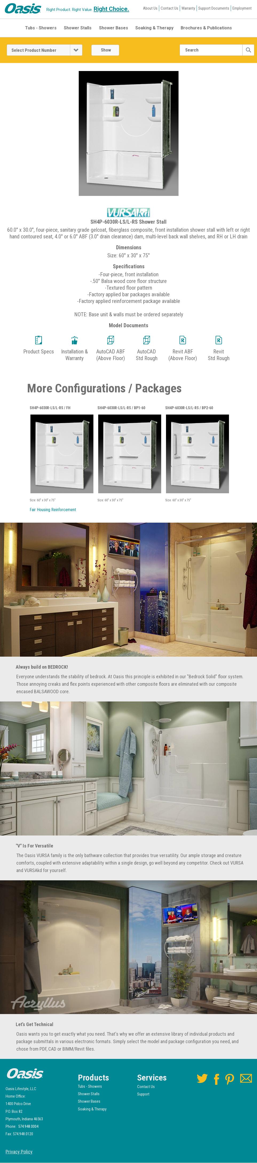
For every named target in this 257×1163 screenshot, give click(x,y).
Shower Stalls (78, 27)
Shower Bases (113, 27)
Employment (242, 8)
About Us (150, 8)
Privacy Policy (19, 1152)
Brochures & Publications (206, 27)
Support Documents (213, 8)
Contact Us (169, 8)
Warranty (188, 8)
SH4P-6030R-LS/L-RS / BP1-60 (121, 408)
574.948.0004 (28, 1127)
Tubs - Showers (41, 27)
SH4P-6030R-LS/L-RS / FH (50, 408)
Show (106, 50)
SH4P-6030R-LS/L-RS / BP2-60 (189, 408)
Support (143, 1094)
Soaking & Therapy (154, 27)
